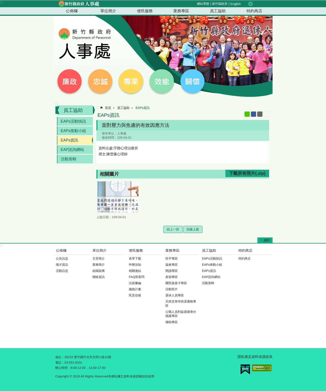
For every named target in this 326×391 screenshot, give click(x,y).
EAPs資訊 (69, 140)
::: (1, 2)
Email (259, 114)
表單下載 (135, 258)
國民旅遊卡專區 (176, 283)
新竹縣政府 (219, 3)
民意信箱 (135, 295)
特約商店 (254, 11)
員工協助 (218, 11)
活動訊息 (62, 270)
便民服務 (145, 11)
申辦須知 (135, 264)
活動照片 (171, 289)
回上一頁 (173, 229)
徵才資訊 (62, 264)
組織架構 (98, 270)
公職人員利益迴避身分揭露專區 (180, 314)
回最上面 (193, 229)
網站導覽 (203, 3)
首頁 (108, 108)
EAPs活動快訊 (73, 121)
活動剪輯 (68, 159)
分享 (260, 4)
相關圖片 (109, 174)
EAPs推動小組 (73, 131)
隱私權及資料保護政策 (255, 357)
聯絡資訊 (98, 277)
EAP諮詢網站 (72, 149)
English (235, 4)
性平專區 (171, 258)
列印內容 (266, 114)
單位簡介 (108, 11)
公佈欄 (72, 11)
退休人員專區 (174, 295)
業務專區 (181, 11)
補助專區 (171, 322)
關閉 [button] (267, 240)
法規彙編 (135, 283)
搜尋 (265, 4)
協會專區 (171, 264)
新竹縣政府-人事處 (78, 3)
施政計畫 (135, 289)
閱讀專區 (171, 270)
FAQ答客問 (136, 277)
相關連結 (135, 270)
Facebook (253, 114)
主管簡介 (98, 258)
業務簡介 (98, 264)
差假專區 (171, 277)
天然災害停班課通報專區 (180, 303)
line (247, 114)
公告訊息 (62, 258)
